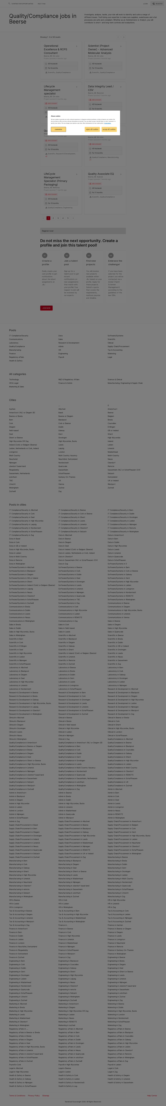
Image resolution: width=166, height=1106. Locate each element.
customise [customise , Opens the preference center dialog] (58, 129)
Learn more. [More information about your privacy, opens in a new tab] (107, 123)
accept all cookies (109, 129)
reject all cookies (92, 129)
